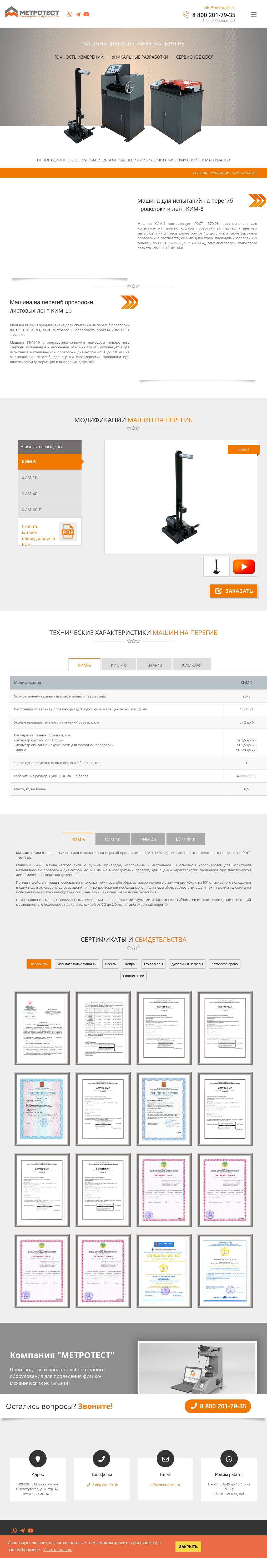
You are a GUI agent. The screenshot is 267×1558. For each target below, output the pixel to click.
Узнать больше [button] (57, 1549)
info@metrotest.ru (219, 7)
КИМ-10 (30, 478)
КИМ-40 (30, 494)
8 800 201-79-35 (209, 14)
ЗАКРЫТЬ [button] (188, 1547)
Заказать (234, 591)
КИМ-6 (29, 462)
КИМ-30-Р (32, 510)
